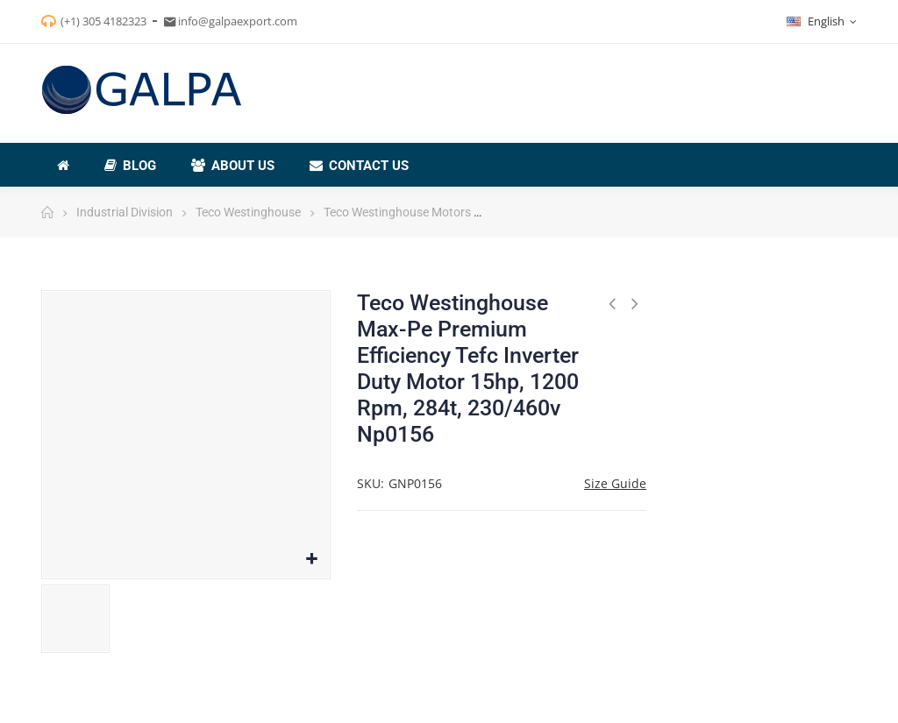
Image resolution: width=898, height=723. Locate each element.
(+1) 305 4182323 (103, 21)
